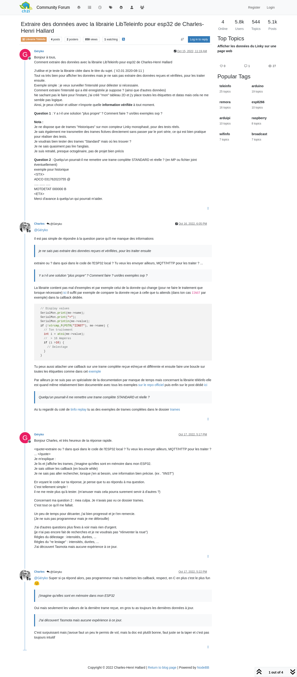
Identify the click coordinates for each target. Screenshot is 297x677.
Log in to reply (199, 39)
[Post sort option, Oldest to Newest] (182, 39)
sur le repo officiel (151, 385)
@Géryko (54, 224)
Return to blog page (162, 667)
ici (64, 292)
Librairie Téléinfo (33, 39)
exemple (95, 371)
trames (175, 409)
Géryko (39, 51)
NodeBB (203, 667)
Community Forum (53, 7)
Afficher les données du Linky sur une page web (246, 48)
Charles (39, 223)
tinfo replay (78, 409)
